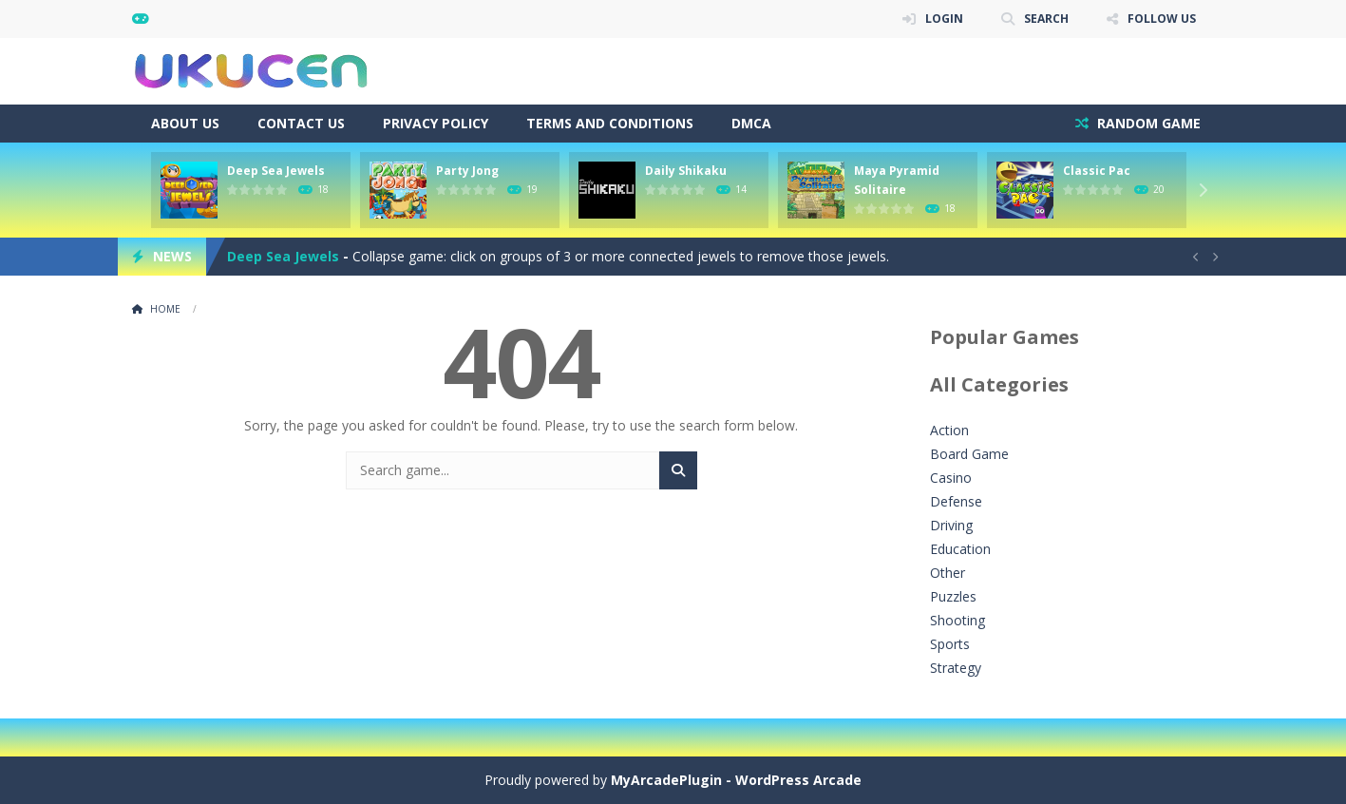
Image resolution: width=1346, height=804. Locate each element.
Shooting (957, 620)
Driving (951, 525)
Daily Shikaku (686, 171)
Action (949, 430)
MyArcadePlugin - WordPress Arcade (736, 780)
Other (947, 573)
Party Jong (467, 171)
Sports (950, 644)
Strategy (955, 668)
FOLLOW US (1162, 18)
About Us (185, 123)
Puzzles (953, 596)
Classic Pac (1096, 171)
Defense (956, 501)
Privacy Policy (435, 123)
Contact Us (301, 123)
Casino (951, 478)
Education (960, 549)
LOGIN (944, 18)
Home (165, 309)
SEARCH (1046, 18)
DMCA (751, 123)
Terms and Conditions (609, 123)
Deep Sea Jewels (276, 171)
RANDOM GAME (1147, 123)
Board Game (969, 454)
